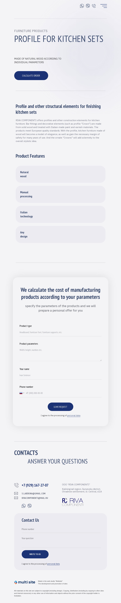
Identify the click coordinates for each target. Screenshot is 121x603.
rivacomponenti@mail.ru (35, 497)
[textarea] (61, 541)
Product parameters (29, 343)
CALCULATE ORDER (31, 75)
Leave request (60, 406)
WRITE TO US (35, 554)
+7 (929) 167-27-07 (35, 485)
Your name (24, 369)
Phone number (26, 386)
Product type (26, 326)
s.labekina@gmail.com (33, 493)
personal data (73, 415)
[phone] (61, 529)
